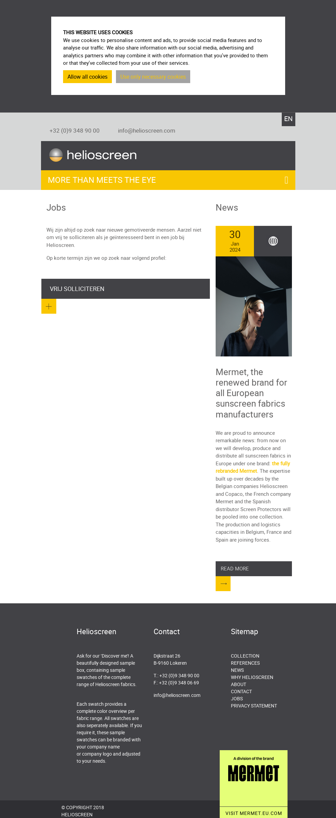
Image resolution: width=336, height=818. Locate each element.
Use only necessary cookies (153, 76)
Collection (245, 656)
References (245, 663)
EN (288, 118)
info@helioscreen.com (146, 130)
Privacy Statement (254, 705)
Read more (235, 568)
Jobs (237, 698)
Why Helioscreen (252, 677)
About (238, 684)
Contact (241, 691)
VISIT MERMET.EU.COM (253, 813)
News (237, 670)
